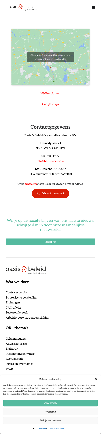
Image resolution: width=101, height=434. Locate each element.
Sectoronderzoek (17, 312)
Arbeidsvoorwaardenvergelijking (27, 317)
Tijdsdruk (12, 348)
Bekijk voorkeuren (50, 420)
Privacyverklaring (56, 428)
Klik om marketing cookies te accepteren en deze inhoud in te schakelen (50, 57)
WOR (9, 368)
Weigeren (50, 411)
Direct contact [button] (50, 193)
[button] (96, 379)
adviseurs (31, 184)
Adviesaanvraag (16, 343)
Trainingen (13, 302)
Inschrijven (50, 241)
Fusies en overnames (19, 364)
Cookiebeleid (41, 428)
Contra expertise (16, 292)
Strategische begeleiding (21, 297)
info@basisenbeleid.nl (51, 161)
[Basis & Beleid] (21, 7)
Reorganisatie (14, 358)
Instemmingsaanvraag (20, 354)
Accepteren (50, 403)
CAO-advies (13, 307)
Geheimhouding (16, 338)
